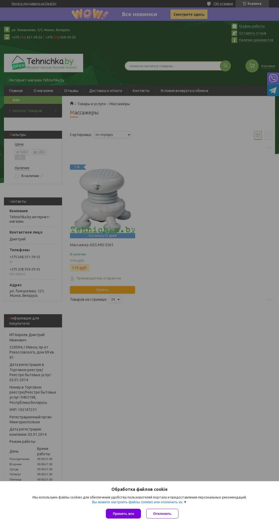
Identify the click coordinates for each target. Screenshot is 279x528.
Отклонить (162, 514)
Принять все (123, 514)
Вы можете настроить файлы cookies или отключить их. (137, 502)
